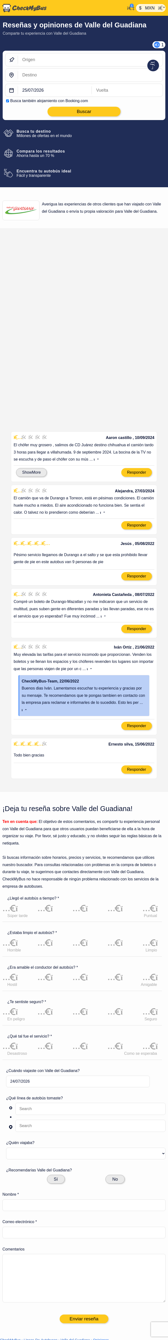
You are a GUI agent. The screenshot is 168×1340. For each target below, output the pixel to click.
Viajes (95, 1288)
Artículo (98, 1272)
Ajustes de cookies (110, 1264)
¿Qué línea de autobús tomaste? (34, 992)
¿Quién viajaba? (20, 1037)
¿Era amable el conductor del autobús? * (42, 861)
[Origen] (90, 59)
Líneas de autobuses (111, 1280)
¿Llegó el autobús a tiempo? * (33, 792)
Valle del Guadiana (75, 1234)
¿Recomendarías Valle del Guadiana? (39, 1064)
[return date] (127, 90)
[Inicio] (62, 8)
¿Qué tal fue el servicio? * (29, 930)
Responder (136, 366)
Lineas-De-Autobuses (40, 1234)
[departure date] (55, 90)
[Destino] (90, 75)
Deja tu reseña (147, 249)
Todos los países (107, 1295)
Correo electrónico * (19, 1116)
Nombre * (10, 1089)
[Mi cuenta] (129, 7)
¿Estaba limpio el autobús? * (32, 827)
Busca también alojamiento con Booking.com (49, 101)
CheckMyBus (10, 1234)
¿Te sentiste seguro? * (26, 896)
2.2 (29, 283)
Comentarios (13, 1143)
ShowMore (31, 366)
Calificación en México (27, 265)
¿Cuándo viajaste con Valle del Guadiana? (43, 965)
